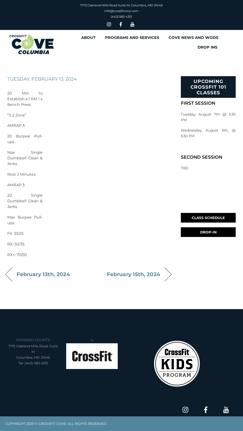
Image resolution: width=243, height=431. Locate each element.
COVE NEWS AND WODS (193, 37)
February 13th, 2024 (43, 274)
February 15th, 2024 (133, 274)
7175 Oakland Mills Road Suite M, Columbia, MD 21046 (121, 5)
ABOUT (88, 37)
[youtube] (132, 23)
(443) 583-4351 (121, 16)
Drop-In (208, 232)
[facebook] (121, 23)
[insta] (109, 23)
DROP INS (207, 47)
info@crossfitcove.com (121, 11)
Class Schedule (208, 218)
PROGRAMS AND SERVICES (132, 37)
